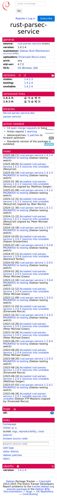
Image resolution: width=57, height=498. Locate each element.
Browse (27, 67)
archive (7, 53)
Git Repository (45, 491)
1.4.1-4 (28, 82)
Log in (31, 18)
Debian (10, 481)
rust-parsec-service (29, 43)
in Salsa (28, 128)
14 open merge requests (22, 128)
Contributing (30, 494)
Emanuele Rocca (29, 57)
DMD (15, 53)
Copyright (45, 481)
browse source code (15, 438)
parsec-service (12, 116)
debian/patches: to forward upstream (28, 136)
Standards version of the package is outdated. (28, 142)
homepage (9, 424)
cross (41, 431)
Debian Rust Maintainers (35, 50)
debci (6, 458)
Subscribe (46, 18)
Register (21, 18)
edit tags (8, 447)
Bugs (29, 491)
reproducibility (27, 431)
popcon (7, 434)
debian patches (12, 455)
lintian (7, 427)
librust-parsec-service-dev (19, 113)
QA (35, 67)
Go (19, 11)
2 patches (33, 135)
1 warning (31, 131)
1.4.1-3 (28, 79)
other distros (11, 451)
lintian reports (28, 131)
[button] (4, 128)
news (7, 151)
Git (19, 67)
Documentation (12, 491)
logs (14, 431)
